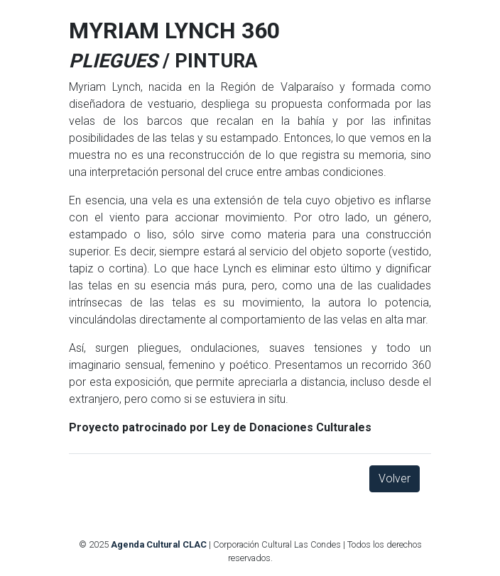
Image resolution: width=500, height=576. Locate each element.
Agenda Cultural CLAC (159, 544)
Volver (395, 478)
